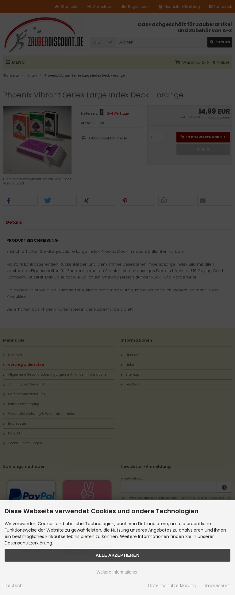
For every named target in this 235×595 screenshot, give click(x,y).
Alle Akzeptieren (118, 555)
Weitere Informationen (117, 572)
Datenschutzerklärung (172, 585)
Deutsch (14, 585)
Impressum (217, 585)
